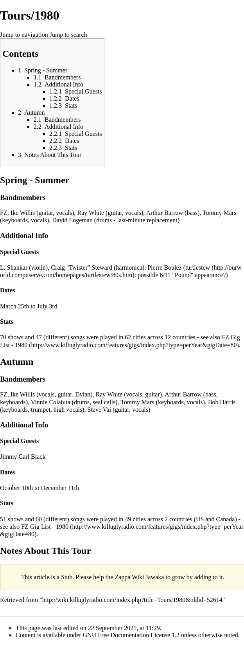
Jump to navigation (24, 34)
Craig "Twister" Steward (81, 267)
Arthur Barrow (164, 212)
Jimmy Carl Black (22, 456)
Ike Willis (23, 212)
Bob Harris (222, 402)
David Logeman (72, 220)
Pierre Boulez (164, 267)
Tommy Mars (219, 212)
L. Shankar (13, 267)
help (98, 577)
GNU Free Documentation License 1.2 (131, 635)
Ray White (90, 212)
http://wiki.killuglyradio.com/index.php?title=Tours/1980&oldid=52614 (132, 599)
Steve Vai (99, 409)
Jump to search (68, 34)
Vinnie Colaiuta (50, 402)
